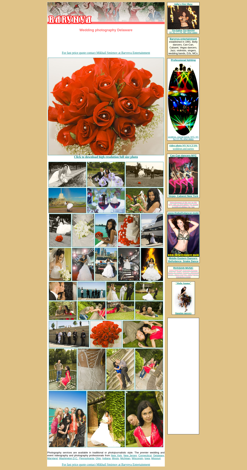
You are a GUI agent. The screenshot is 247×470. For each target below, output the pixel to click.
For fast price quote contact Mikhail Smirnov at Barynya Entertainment (106, 52)
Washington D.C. (68, 458)
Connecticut (145, 455)
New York (116, 455)
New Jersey (130, 455)
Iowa (147, 458)
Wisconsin (137, 458)
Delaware (158, 455)
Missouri (156, 458)
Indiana (106, 458)
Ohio (98, 458)
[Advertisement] (106, 42)
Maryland (52, 458)
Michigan (125, 458)
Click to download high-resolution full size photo (106, 157)
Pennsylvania (86, 458)
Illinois (115, 458)
